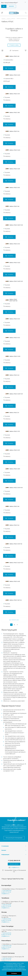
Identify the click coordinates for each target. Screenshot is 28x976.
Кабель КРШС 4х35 (11, 581)
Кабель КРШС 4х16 (11, 187)
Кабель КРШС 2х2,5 (11, 75)
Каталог (3, 850)
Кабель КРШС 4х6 (11, 56)
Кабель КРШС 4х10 (11, 94)
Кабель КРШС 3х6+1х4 (12, 600)
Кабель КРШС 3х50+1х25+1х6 (10, 300)
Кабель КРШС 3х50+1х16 (13, 225)
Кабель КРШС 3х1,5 (11, 319)
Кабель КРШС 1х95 (11, 112)
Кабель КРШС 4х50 (11, 469)
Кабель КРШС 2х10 (11, 450)
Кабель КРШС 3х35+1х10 (13, 394)
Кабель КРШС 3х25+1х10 (13, 281)
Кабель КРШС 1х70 (11, 431)
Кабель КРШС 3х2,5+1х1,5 (13, 563)
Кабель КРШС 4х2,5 (11, 262)
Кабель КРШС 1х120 (11, 356)
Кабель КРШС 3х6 (11, 206)
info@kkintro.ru (15, 867)
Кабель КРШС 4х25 (11, 169)
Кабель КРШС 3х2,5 (11, 150)
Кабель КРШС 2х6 (11, 506)
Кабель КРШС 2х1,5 (11, 244)
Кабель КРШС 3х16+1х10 (13, 488)
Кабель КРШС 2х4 (11, 131)
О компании (5, 846)
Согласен (14, 973)
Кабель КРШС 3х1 (11, 413)
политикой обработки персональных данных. (14, 969)
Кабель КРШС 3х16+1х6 (12, 544)
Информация (5, 854)
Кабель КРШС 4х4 (11, 375)
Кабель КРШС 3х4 (11, 525)
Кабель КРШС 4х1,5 (11, 338)
